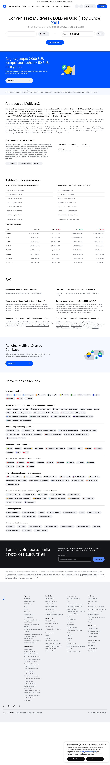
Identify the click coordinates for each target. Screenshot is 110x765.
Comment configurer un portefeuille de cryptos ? (32, 692)
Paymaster (70, 622)
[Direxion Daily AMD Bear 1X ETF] (35, 526)
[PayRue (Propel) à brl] (13, 494)
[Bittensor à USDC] (77, 480)
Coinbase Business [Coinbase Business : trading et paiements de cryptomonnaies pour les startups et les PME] (51, 623)
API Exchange (71, 643)
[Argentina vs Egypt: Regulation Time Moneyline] (76, 434)
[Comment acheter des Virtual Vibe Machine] (18, 420)
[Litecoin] (9, 452)
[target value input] (81, 34)
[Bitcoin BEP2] (40, 395)
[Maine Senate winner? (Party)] (15, 438)
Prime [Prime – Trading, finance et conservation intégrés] (47, 635)
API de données (72, 627)
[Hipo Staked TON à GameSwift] (38, 480)
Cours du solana (93, 634)
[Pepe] (73, 395)
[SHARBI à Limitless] (79, 477)
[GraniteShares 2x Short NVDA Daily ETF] (29, 516)
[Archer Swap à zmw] (39, 498)
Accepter (95, 759)
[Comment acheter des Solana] (89, 409)
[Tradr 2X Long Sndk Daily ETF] (12, 512)
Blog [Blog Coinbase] (25, 606)
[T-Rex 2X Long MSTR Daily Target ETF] (94, 512)
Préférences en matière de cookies (33, 630)
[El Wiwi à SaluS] (65, 477)
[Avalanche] (10, 398)
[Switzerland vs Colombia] (88, 430)
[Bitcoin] (88, 448)
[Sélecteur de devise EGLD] (43, 33)
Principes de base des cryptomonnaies (31, 665)
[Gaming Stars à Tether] (13, 477)
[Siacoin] (9, 448)
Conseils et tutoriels (31, 668)
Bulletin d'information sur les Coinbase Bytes (33, 660)
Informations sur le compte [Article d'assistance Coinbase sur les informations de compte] (97, 609)
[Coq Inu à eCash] (91, 480)
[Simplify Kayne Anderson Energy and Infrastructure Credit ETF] (12, 530)
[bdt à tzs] (50, 462)
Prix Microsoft (92, 648)
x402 (68, 616)
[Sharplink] (96, 526)
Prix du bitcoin (93, 628)
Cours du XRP (92, 636)
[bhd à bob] (30, 466)
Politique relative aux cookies (87, 751)
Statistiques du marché (32, 656)
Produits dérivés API (73, 651)
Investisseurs (28, 614)
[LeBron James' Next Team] (53, 434)
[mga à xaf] (60, 462)
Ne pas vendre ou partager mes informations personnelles (33, 636)
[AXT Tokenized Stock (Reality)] (55, 448)
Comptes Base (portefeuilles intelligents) (76, 610)
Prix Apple (91, 645)
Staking (69, 638)
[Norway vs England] (12, 434)
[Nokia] (82, 512)
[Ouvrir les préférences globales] (89, 713)
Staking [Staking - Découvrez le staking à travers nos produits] (48, 638)
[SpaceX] (41, 512)
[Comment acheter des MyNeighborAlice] (73, 412)
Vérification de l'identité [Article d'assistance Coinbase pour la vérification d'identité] (96, 606)
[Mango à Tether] (94, 477)
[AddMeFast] (63, 395)
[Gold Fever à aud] (88, 498)
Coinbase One (50, 604)
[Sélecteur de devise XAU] (100, 33)
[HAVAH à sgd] (42, 494)
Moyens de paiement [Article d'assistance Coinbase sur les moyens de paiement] (95, 612)
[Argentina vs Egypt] (12, 430)
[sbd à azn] (90, 462)
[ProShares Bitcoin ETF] (12, 516)
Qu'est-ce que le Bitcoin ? (32, 678)
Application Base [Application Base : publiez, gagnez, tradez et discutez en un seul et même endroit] (51, 601)
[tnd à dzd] (20, 466)
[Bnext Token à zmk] (74, 494)
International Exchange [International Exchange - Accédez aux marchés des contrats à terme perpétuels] (53, 643)
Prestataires (28, 617)
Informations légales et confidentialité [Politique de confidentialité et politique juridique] (32, 621)
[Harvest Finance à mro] (57, 494)
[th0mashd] (71, 448)
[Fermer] (106, 744)
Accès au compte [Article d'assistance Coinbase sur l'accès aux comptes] (93, 614)
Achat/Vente (49, 598)
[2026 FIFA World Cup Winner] (46, 430)
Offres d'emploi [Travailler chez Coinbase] (29, 601)
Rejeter (75, 759)
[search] (77, 6)
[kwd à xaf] (70, 462)
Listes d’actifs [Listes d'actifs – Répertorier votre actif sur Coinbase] (50, 621)
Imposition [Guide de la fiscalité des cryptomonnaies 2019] (27, 700)
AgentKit (70, 635)
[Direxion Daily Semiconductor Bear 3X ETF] (53, 512)
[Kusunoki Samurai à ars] (14, 502)
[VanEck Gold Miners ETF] (83, 526)
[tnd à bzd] (30, 462)
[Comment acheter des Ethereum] (16, 416)
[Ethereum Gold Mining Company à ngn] (18, 498)
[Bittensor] (28, 398)
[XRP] (80, 448)
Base (68, 601)
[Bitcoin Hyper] (28, 395)
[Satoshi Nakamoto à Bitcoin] (32, 477)
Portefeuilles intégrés (74, 606)
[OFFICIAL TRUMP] (84, 395)
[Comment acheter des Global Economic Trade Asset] (46, 412)
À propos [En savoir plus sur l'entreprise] (27, 598)
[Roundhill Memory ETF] (29, 512)
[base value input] (21, 34)
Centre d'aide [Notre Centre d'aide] (92, 598)
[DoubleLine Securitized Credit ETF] (40, 530)
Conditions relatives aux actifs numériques (32, 642)
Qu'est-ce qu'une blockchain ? (29, 687)
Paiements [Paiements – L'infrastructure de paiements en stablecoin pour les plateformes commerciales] (49, 626)
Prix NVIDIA (92, 643)
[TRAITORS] (39, 448)
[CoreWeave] (10, 526)
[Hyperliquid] (52, 395)
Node (68, 633)
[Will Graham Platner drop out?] (68, 430)
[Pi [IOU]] (96, 395)
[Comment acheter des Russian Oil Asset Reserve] (65, 409)
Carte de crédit (50, 609)
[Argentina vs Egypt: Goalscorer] (32, 434)
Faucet (69, 641)
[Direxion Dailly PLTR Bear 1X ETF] (51, 526)
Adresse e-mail (62, 555)
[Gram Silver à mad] (29, 494)
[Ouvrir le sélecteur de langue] (81, 6)
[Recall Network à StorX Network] (16, 480)
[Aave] (8, 395)
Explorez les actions (31, 654)
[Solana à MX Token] (50, 477)
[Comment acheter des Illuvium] (60, 416)
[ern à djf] (40, 462)
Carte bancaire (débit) (52, 612)
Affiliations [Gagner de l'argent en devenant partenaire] (28, 604)
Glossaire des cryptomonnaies (29, 672)
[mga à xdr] (10, 462)
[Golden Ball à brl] (74, 498)
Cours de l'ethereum (94, 631)
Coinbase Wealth (51, 606)
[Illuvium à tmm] (30, 502)
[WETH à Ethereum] (12, 484)
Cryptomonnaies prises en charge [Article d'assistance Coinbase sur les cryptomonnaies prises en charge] (96, 618)
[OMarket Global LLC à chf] (57, 498)
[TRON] (19, 398)
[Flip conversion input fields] (55, 34)
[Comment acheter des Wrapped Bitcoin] (18, 412)
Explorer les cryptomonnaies (29, 650)
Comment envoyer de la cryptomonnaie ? (32, 696)
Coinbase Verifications (74, 630)
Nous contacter (93, 601)
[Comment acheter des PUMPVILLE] (17, 409)
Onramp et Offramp (73, 614)
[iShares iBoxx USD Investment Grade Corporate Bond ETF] (67, 526)
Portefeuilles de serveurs (75, 604)
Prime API (70, 649)
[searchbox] (100, 34)
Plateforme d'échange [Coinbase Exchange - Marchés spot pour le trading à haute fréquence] (52, 641)
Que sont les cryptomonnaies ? (30, 682)
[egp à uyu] (20, 462)
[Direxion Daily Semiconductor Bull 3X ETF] (45, 516)
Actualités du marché (31, 676)
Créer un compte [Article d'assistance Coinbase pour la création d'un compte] (93, 604)
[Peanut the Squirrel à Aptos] (60, 480)
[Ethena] (18, 448)
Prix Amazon (92, 651)
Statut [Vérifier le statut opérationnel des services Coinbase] (90, 622)
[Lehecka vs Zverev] (28, 430)
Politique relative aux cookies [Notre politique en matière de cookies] (31, 626)
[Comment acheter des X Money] (40, 409)
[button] (26, 6)
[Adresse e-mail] (75, 559)
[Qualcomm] (22, 526)
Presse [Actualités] (26, 609)
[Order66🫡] (28, 448)
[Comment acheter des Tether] (39, 416)
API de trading (71, 619)
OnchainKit (70, 624)
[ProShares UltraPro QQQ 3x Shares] (70, 512)
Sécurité (27, 612)
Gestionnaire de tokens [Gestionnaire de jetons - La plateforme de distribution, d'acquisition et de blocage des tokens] (53, 629)
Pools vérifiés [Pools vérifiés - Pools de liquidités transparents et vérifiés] (50, 651)
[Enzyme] (17, 395)
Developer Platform (73, 598)
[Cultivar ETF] (26, 530)
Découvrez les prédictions (54, 614)
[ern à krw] (80, 462)
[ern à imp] (10, 466)
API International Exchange (76, 646)
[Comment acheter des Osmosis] (83, 416)
